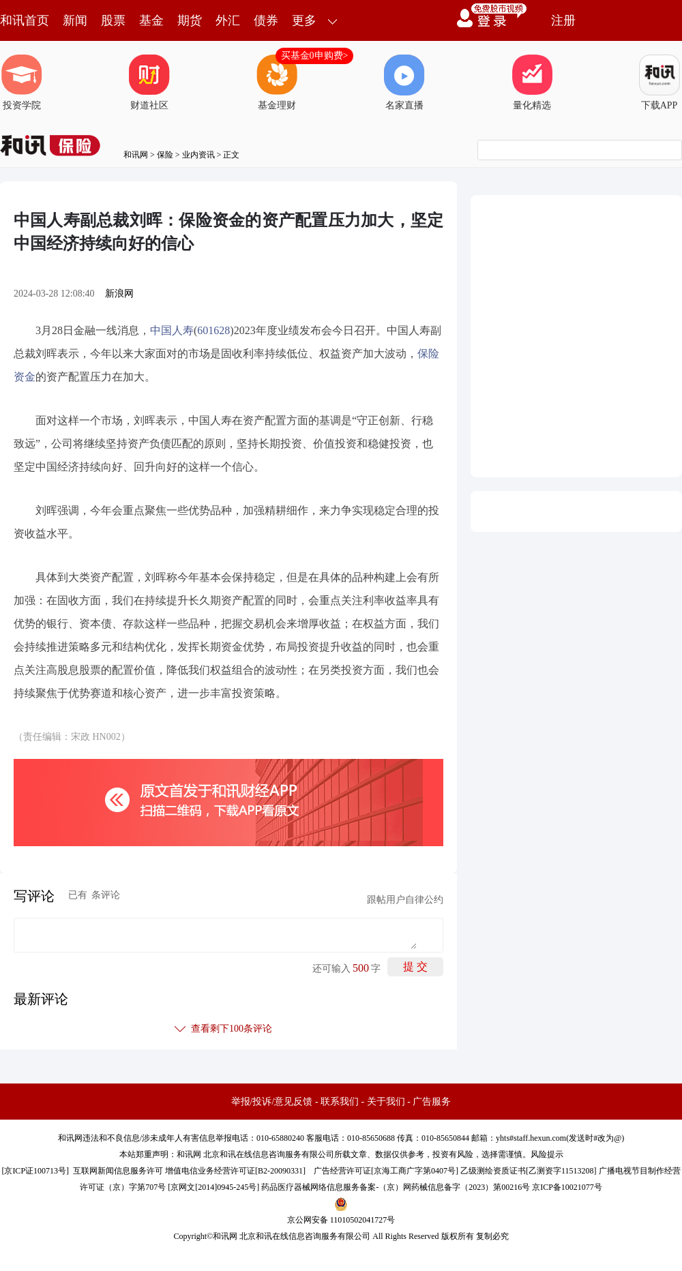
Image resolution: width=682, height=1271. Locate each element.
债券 (266, 20)
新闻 (75, 20)
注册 (563, 20)
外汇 (228, 20)
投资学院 (21, 82)
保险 (165, 155)
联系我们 (340, 1101)
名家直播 (404, 82)
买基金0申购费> (315, 55)
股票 (113, 20)
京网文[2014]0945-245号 (213, 1187)
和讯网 (135, 155)
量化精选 (532, 82)
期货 (189, 20)
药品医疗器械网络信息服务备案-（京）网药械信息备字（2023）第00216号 (395, 1187)
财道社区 (149, 82)
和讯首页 (24, 20)
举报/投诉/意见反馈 (272, 1101)
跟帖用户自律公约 (405, 900)
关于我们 (386, 1101)
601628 (213, 330)
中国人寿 (172, 330)
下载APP (659, 82)
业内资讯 (198, 155)
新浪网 (119, 293)
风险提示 (547, 1154)
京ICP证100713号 (35, 1171)
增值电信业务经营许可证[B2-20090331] (235, 1171)
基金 (151, 20)
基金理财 (276, 82)
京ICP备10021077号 (567, 1187)
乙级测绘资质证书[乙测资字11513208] (528, 1171)
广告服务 (432, 1101)
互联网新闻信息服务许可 (118, 1171)
